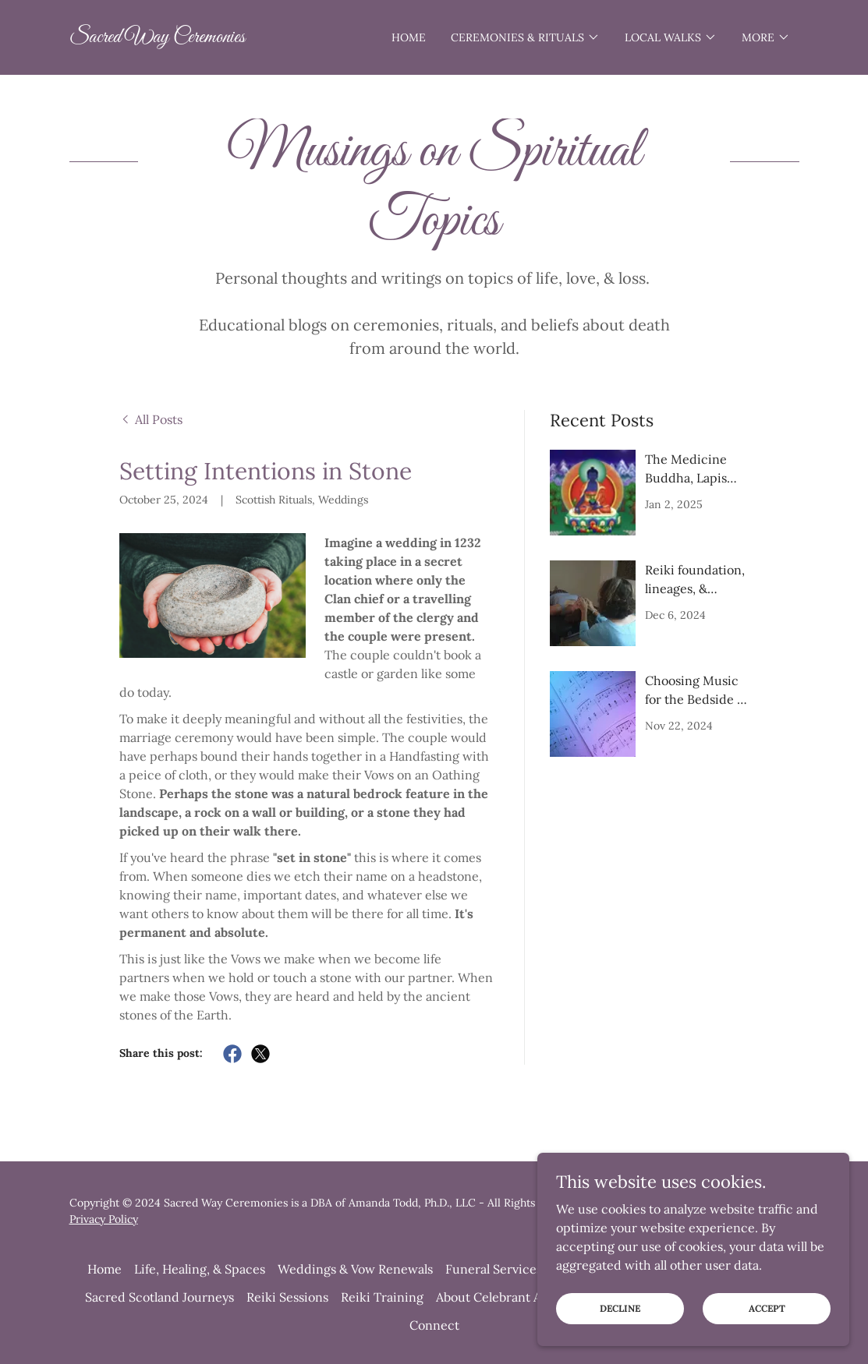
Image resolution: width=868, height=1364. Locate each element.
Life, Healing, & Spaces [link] (199, 1269)
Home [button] (104, 1269)
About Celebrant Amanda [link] (508, 1297)
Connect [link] (434, 1325)
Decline (620, 1308)
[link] (157, 37)
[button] (525, 37)
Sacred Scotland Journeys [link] (159, 1297)
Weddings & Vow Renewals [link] (355, 1269)
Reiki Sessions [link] (287, 1297)
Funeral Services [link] (493, 1269)
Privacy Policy (103, 1219)
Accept (767, 1308)
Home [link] (408, 37)
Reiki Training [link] (382, 1297)
